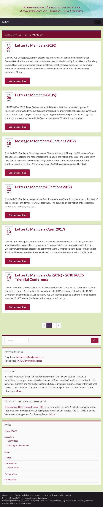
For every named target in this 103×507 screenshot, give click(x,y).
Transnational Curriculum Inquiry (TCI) (24, 406)
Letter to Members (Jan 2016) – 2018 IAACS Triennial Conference (49, 277)
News (7, 452)
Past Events (13, 467)
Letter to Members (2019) (35, 95)
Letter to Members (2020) (35, 45)
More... (19, 391)
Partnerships (11, 474)
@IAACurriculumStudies (29, 360)
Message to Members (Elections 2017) (45, 141)
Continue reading (17, 81)
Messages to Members (18, 445)
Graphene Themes (23, 503)
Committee (13, 440)
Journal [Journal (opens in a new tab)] (8, 457)
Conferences (11, 463)
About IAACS (11, 431)
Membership (10, 479)
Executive (9, 437)
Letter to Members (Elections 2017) (43, 187)
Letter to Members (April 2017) (40, 229)
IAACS (5, 22)
